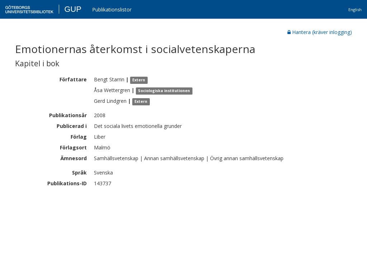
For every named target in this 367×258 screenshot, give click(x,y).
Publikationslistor (112, 9)
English (355, 9)
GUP (72, 9)
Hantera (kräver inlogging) (319, 32)
